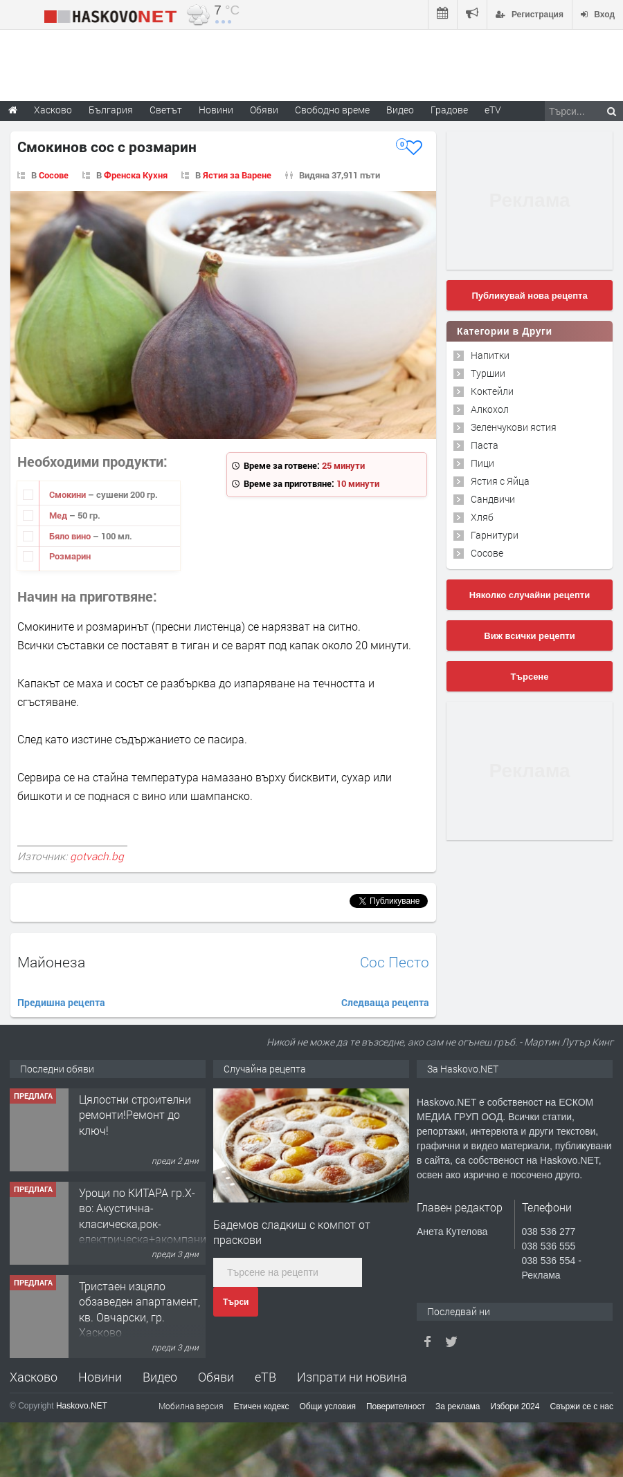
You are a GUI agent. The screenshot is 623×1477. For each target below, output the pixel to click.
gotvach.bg (97, 856)
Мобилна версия (191, 1405)
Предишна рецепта (61, 1002)
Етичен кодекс (261, 1406)
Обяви (216, 1376)
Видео (160, 1376)
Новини (216, 109)
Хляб (482, 516)
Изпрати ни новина (352, 1376)
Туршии (488, 373)
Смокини (68, 494)
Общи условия (328, 1406)
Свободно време (332, 109)
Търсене (530, 676)
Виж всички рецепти (529, 636)
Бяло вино (71, 536)
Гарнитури (494, 534)
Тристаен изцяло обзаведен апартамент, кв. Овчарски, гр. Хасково (139, 1309)
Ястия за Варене (237, 175)
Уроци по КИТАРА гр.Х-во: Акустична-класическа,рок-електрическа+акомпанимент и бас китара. (155, 1223)
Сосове (54, 175)
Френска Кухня (136, 175)
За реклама (457, 1406)
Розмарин (70, 556)
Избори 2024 (515, 1406)
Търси (236, 1302)
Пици (482, 463)
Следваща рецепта (385, 1002)
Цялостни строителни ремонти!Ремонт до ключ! (135, 1114)
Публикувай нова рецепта (529, 295)
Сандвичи (493, 498)
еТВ (265, 1376)
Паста (484, 445)
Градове (449, 109)
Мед (59, 515)
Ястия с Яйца (500, 480)
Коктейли (492, 391)
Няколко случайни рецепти (529, 595)
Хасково (33, 1376)
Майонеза (51, 962)
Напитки (490, 355)
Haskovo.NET (81, 1406)
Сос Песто (394, 962)
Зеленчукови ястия (514, 427)
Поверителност (395, 1406)
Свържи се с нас (581, 1406)
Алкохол (490, 409)
